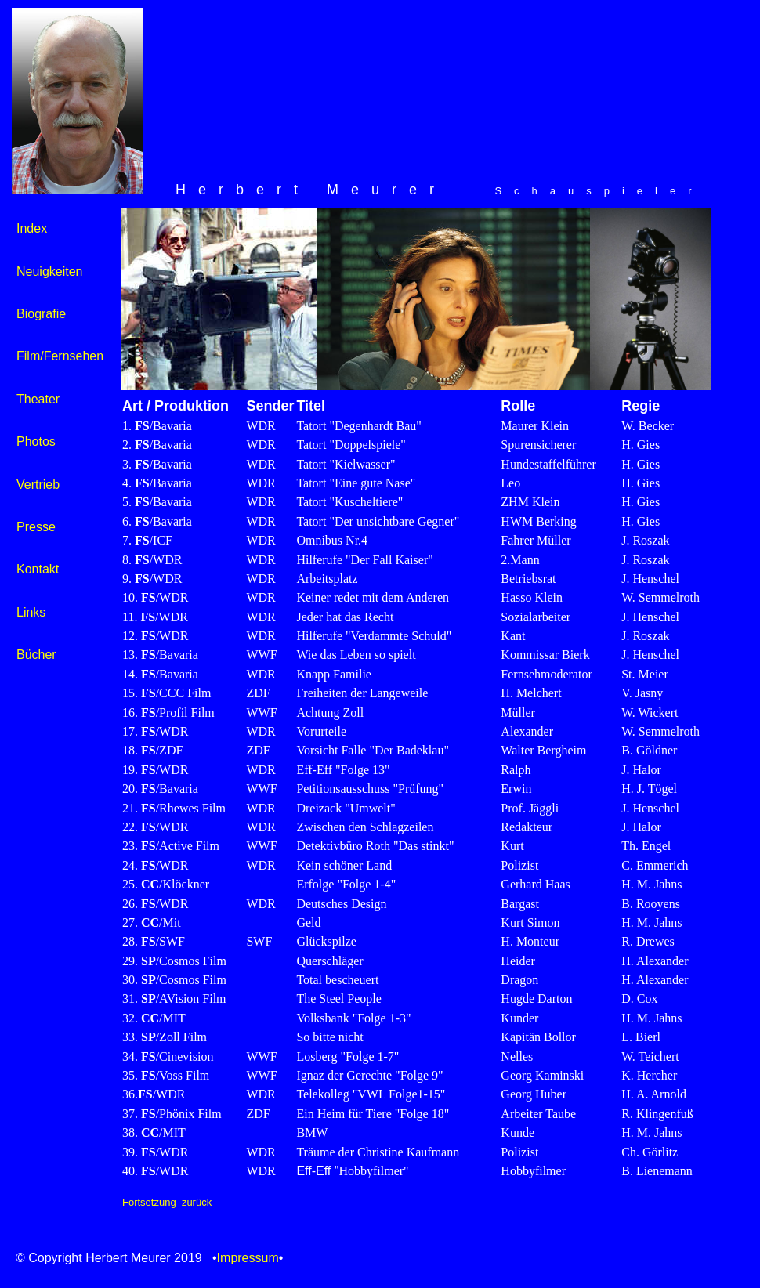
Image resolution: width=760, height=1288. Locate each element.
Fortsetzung (149, 1202)
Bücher (36, 654)
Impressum (248, 1257)
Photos (36, 441)
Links (30, 612)
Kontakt (37, 569)
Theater (38, 399)
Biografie (41, 313)
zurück (197, 1202)
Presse (36, 527)
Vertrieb (38, 484)
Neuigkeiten (49, 271)
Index (31, 228)
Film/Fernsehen (59, 356)
